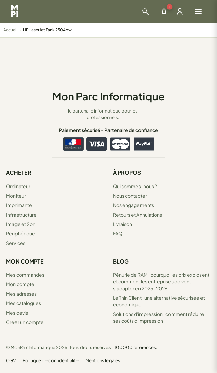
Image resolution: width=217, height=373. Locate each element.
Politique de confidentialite (51, 360)
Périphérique (20, 233)
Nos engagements (133, 205)
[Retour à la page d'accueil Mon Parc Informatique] (15, 11)
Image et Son (20, 224)
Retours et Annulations (137, 215)
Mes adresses (21, 294)
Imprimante (19, 205)
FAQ (117, 233)
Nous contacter (130, 196)
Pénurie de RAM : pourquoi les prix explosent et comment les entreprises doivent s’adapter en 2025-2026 (161, 281)
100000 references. (135, 347)
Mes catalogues (23, 303)
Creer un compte (25, 322)
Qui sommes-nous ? (135, 186)
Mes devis (17, 312)
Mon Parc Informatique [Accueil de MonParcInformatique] (108, 96)
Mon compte (20, 284)
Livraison (122, 224)
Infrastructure (21, 215)
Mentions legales (102, 360)
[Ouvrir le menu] (198, 11)
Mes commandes (25, 275)
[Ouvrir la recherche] (145, 11)
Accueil (10, 29)
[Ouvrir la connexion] (179, 11)
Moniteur (16, 196)
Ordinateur (18, 186)
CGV (11, 360)
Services (15, 243)
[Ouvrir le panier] (164, 11)
